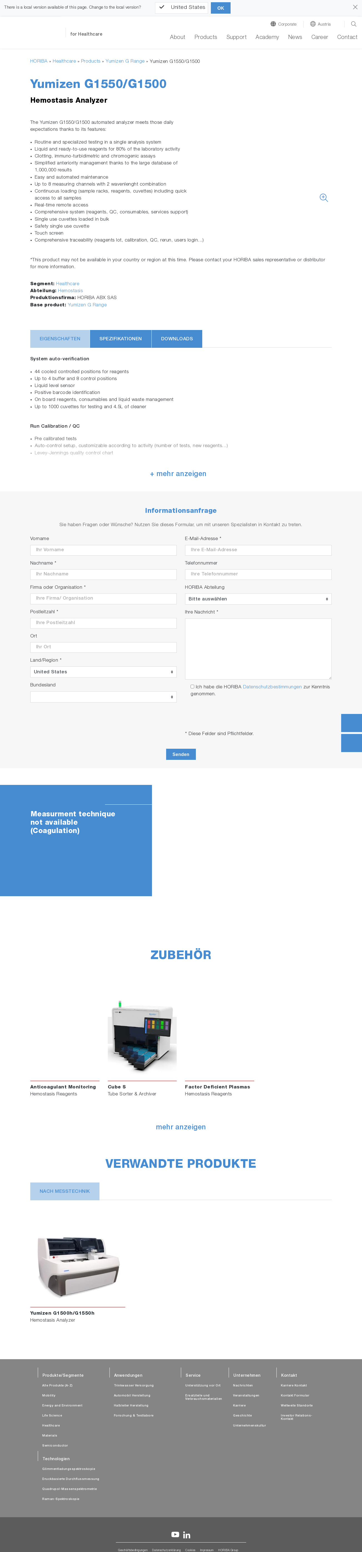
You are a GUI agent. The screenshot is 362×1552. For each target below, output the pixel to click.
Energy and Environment (62, 1405)
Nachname (43, 563)
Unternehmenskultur (249, 1425)
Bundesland (43, 685)
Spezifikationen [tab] (120, 339)
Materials (50, 1435)
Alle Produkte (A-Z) (57, 1385)
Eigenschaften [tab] (60, 339)
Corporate (287, 25)
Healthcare (64, 61)
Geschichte (242, 1415)
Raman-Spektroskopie (60, 1499)
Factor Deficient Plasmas (217, 1087)
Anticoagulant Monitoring (63, 1087)
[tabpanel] (181, 841)
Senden (181, 754)
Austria (324, 25)
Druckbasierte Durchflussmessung (70, 1479)
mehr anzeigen (181, 1128)
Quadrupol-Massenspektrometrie (69, 1489)
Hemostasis (70, 291)
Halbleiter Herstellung (131, 1405)
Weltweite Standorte (297, 1405)
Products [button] (206, 38)
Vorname (39, 539)
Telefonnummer (201, 563)
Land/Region (46, 660)
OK (220, 8)
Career (319, 38)
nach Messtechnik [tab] (65, 1191)
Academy (267, 38)
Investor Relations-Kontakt (297, 1417)
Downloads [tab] (177, 339)
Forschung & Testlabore (134, 1415)
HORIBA (39, 61)
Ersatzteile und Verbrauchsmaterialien (203, 1397)
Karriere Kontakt (294, 1385)
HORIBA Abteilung (204, 587)
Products (91, 61)
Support (236, 38)
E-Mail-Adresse (203, 539)
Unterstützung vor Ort (203, 1385)
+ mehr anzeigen (178, 474)
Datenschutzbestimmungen (272, 687)
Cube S (117, 1087)
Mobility (48, 1395)
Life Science (52, 1415)
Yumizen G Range (125, 61)
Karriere (239, 1405)
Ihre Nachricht (201, 612)
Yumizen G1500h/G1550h (62, 1313)
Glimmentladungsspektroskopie (68, 1469)
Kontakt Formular (295, 1395)
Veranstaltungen (246, 1395)
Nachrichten (243, 1385)
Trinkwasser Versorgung (134, 1385)
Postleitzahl (44, 612)
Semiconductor (55, 1445)
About (178, 38)
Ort (33, 636)
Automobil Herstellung (132, 1395)
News (295, 38)
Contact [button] (347, 38)
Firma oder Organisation (58, 587)
